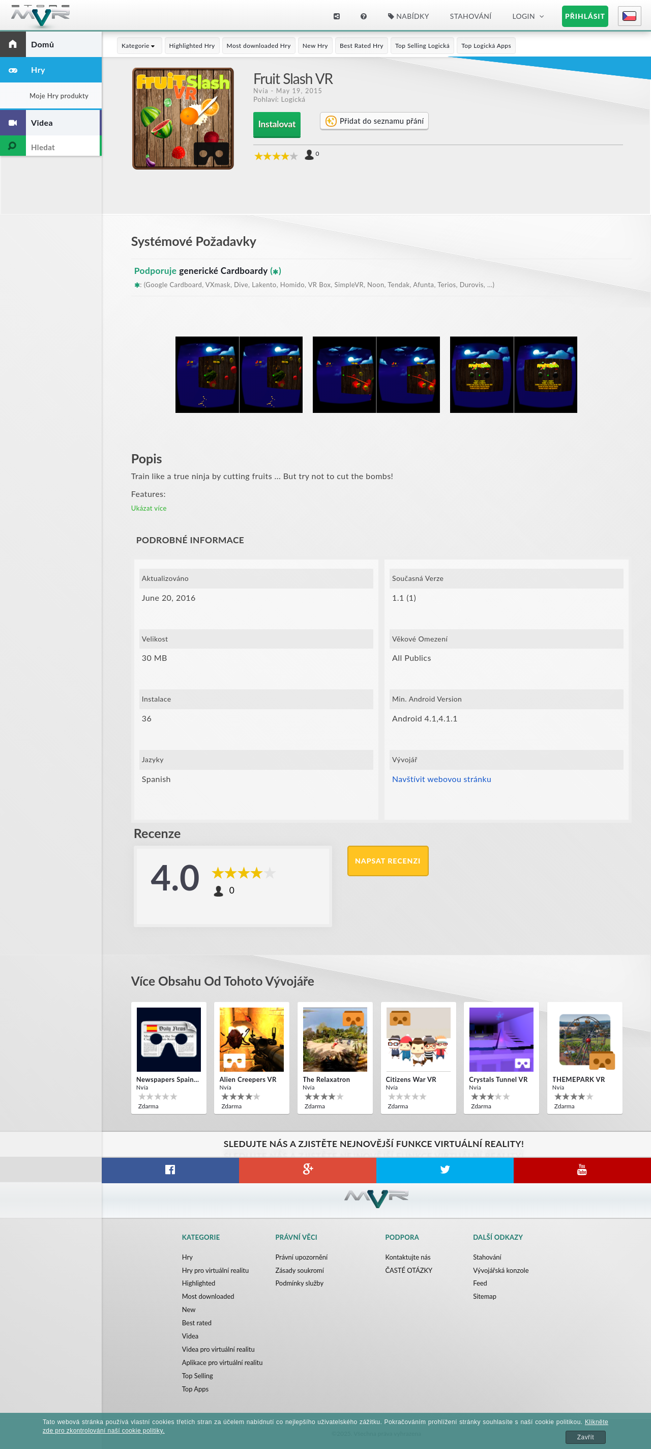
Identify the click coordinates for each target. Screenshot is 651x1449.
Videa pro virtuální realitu (218, 1350)
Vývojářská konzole (500, 1270)
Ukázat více (149, 508)
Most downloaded (208, 1297)
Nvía (261, 91)
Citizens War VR (411, 1079)
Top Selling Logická (422, 45)
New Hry (315, 45)
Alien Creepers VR (247, 1079)
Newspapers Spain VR (167, 1079)
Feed (480, 1283)
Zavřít (585, 1437)
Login (523, 16)
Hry (187, 1257)
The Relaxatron (326, 1079)
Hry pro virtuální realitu (215, 1270)
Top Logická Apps (486, 45)
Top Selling (197, 1376)
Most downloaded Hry (259, 45)
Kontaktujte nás (408, 1257)
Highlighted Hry (192, 45)
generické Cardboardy (224, 270)
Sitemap (484, 1297)
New (189, 1310)
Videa (190, 1336)
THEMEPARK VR (578, 1079)
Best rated (197, 1323)
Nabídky (408, 16)
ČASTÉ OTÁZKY (408, 1270)
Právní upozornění (301, 1257)
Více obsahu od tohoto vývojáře (224, 980)
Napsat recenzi (388, 860)
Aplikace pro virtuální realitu (222, 1363)
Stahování (471, 16)
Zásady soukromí (299, 1270)
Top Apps (195, 1389)
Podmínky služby (299, 1283)
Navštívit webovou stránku (442, 779)
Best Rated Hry (361, 45)
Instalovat (276, 124)
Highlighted (199, 1283)
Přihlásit (585, 16)
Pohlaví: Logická (279, 99)
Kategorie (140, 45)
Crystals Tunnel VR (498, 1079)
